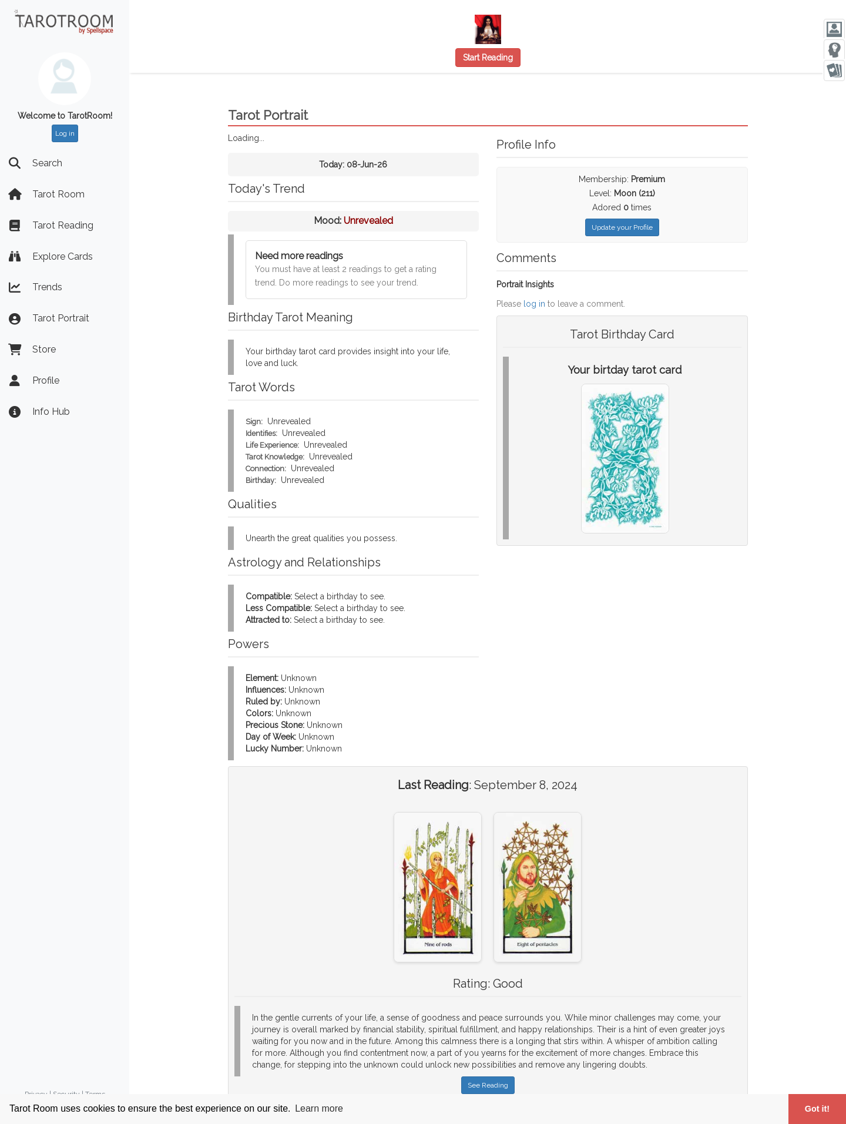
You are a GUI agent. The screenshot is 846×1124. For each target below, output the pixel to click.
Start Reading (488, 57)
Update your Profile (622, 227)
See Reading (488, 1085)
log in (534, 303)
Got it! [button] (817, 1108)
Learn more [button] (319, 1108)
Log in (65, 133)
